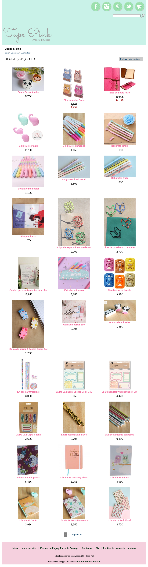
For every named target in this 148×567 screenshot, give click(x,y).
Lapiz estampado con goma (119, 434)
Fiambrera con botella (119, 290)
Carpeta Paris (28, 236)
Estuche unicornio (74, 290)
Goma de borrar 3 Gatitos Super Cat (28, 349)
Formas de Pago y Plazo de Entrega (59, 548)
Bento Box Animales (28, 92)
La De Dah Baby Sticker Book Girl (119, 392)
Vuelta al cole (26, 53)
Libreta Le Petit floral (119, 520)
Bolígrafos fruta (119, 178)
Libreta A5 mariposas (28, 477)
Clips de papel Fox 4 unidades (120, 247)
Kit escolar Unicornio (28, 392)
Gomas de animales (119, 322)
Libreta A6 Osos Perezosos (74, 520)
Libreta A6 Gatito (28, 520)
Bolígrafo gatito (119, 146)
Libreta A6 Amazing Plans (74, 477)
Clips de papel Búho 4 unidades (74, 247)
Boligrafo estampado (74, 146)
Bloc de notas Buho (74, 100)
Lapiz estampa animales (74, 434)
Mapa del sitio (29, 548)
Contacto (87, 548)
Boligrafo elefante (28, 146)
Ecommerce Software (88, 561)
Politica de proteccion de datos (119, 548)
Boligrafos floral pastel (74, 179)
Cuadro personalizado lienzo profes (28, 290)
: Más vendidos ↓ (131, 59)
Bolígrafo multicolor (28, 188)
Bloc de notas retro (119, 92)
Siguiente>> (77, 534)
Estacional (15, 53)
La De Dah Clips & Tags (28, 434)
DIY (97, 548)
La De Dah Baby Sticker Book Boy (74, 392)
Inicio (7, 53)
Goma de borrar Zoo (74, 324)
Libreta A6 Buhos (119, 477)
